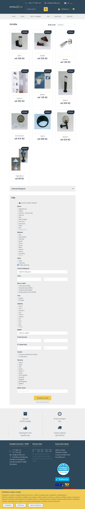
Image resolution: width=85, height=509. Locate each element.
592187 (65, 137)
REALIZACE (57, 16)
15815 (42, 136)
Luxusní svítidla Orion (62, 455)
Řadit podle (52, 25)
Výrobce (20, 360)
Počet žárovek (22, 337)
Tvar (18, 296)
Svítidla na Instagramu (17, 459)
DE (71, 3)
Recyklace (13, 464)
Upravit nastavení (35, 505)
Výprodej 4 (19, 176)
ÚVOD (13, 16)
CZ (65, 3)
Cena (19, 276)
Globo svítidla (60, 450)
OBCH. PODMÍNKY (35, 16)
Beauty (65, 59)
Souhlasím (8, 505)
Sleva (19, 258)
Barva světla (21, 283)
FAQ (48, 16)
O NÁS (22, 16)
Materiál (20, 232)
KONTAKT (70, 16)
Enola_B (19, 98)
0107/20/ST (19, 136)
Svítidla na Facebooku (20, 457)
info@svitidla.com (53, 3)
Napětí (19, 330)
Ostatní (19, 352)
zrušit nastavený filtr (42, 402)
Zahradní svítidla (61, 452)
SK (68, 3)
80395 (42, 95)
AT (74, 3)
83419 (65, 100)
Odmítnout (20, 505)
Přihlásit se (65, 9)
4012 (19, 56)
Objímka (20, 304)
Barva (19, 206)
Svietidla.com (60, 457)
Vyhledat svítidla (42, 398)
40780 (42, 56)
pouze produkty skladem (27, 203)
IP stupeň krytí (22, 344)
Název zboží (21, 388)
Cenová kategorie (23, 268)
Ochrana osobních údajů (18, 462)
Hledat (46, 9)
